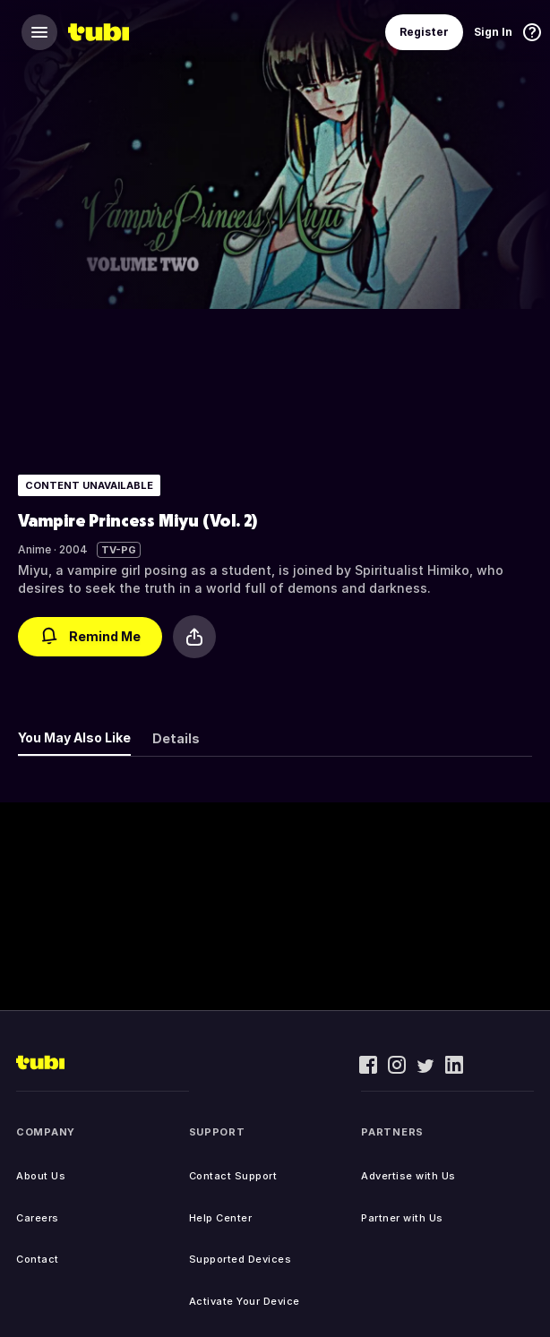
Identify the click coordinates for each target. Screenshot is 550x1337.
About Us (40, 1176)
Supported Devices (240, 1259)
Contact (37, 1259)
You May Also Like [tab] (74, 737)
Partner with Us (402, 1218)
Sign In (493, 32)
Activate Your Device (244, 1301)
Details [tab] (176, 738)
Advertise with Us (408, 1176)
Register (424, 32)
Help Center (221, 1218)
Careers (37, 1218)
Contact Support (233, 1176)
